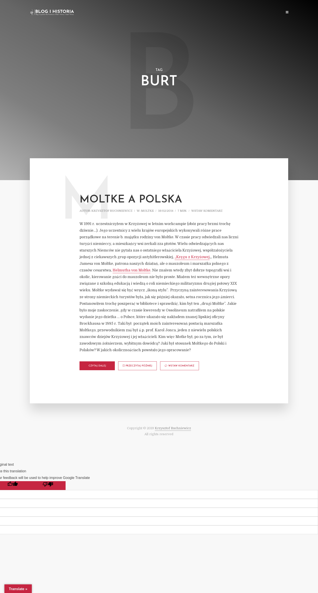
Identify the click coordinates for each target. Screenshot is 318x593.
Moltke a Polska (131, 199)
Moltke (147, 210)
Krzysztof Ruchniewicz (111, 210)
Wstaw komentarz (207, 210)
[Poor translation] (48, 485)
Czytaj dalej (97, 366)
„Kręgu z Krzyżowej (192, 257)
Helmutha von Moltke (131, 270)
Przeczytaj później (137, 365)
